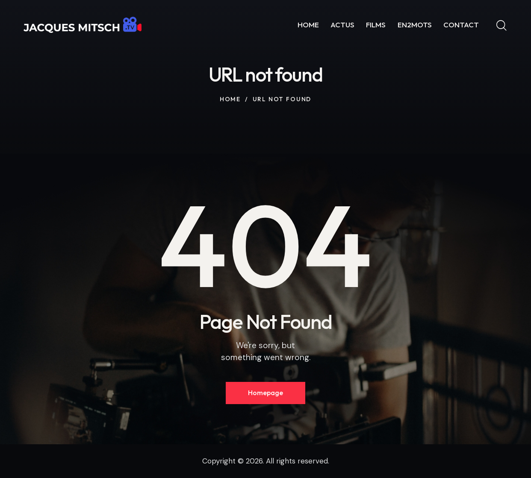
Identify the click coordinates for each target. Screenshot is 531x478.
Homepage (265, 392)
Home (230, 99)
